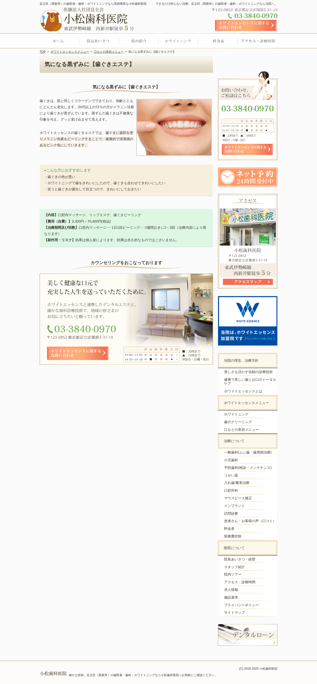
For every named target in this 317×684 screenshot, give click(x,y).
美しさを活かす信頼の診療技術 (248, 372)
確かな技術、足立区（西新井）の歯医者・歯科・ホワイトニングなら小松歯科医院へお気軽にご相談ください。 (143, 675)
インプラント (234, 506)
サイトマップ (234, 612)
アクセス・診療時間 (239, 582)
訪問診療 (231, 513)
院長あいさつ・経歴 (239, 559)
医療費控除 (232, 536)
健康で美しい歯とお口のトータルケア (250, 382)
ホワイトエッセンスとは (243, 391)
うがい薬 (231, 475)
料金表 (229, 529)
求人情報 (231, 590)
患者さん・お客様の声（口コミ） (250, 521)
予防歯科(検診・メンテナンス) (247, 468)
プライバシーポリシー (241, 605)
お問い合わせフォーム (246, 25)
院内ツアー (232, 574)
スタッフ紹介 (234, 567)
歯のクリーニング (238, 422)
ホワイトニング (236, 414)
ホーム (59, 40)
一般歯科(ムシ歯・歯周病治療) (247, 452)
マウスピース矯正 (238, 498)
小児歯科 (231, 460)
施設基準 (231, 597)
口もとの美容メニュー (241, 429)
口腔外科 (231, 490)
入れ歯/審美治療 (236, 483)
